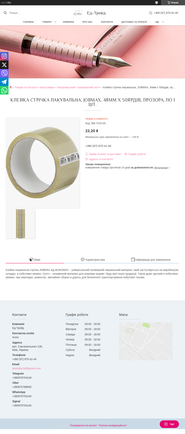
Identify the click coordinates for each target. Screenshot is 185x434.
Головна (28, 22)
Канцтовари (47, 87)
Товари (47, 22)
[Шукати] (5, 13)
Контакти (107, 22)
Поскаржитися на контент (83, 425)
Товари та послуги (26, 87)
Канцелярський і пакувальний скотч (78, 87)
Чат (169, 424)
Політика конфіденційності (113, 425)
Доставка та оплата (134, 22)
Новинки (68, 22)
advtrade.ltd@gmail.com (26, 368)
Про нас (87, 22)
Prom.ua (110, 422)
